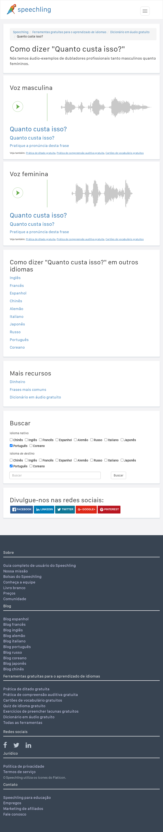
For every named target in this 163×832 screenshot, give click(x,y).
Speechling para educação (27, 797)
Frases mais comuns (28, 389)
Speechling (20, 32)
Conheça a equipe (19, 582)
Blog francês (14, 624)
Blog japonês (14, 663)
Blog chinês (13, 669)
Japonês (17, 324)
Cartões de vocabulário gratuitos (32, 700)
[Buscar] (55, 475)
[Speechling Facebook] (7, 746)
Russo (15, 332)
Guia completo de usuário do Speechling (39, 565)
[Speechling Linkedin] (31, 746)
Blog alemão (14, 635)
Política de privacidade (23, 766)
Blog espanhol (16, 619)
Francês (17, 285)
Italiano (16, 316)
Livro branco (14, 587)
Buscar (118, 475)
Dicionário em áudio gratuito (130, 32)
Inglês (15, 277)
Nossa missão (15, 571)
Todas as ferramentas (22, 722)
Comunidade (14, 598)
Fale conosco (14, 814)
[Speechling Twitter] (19, 746)
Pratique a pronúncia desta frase (39, 145)
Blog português (17, 646)
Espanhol (18, 293)
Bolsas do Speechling (22, 576)
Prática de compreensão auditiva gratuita (40, 694)
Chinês (16, 301)
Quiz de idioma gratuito (24, 706)
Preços (9, 593)
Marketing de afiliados (23, 808)
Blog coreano (14, 658)
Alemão (16, 308)
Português (19, 339)
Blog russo (12, 652)
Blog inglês (13, 630)
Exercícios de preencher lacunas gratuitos (41, 711)
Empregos (12, 803)
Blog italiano (14, 641)
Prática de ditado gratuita (26, 689)
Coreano (17, 347)
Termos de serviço (19, 771)
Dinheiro (17, 381)
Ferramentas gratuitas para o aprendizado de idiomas (69, 32)
